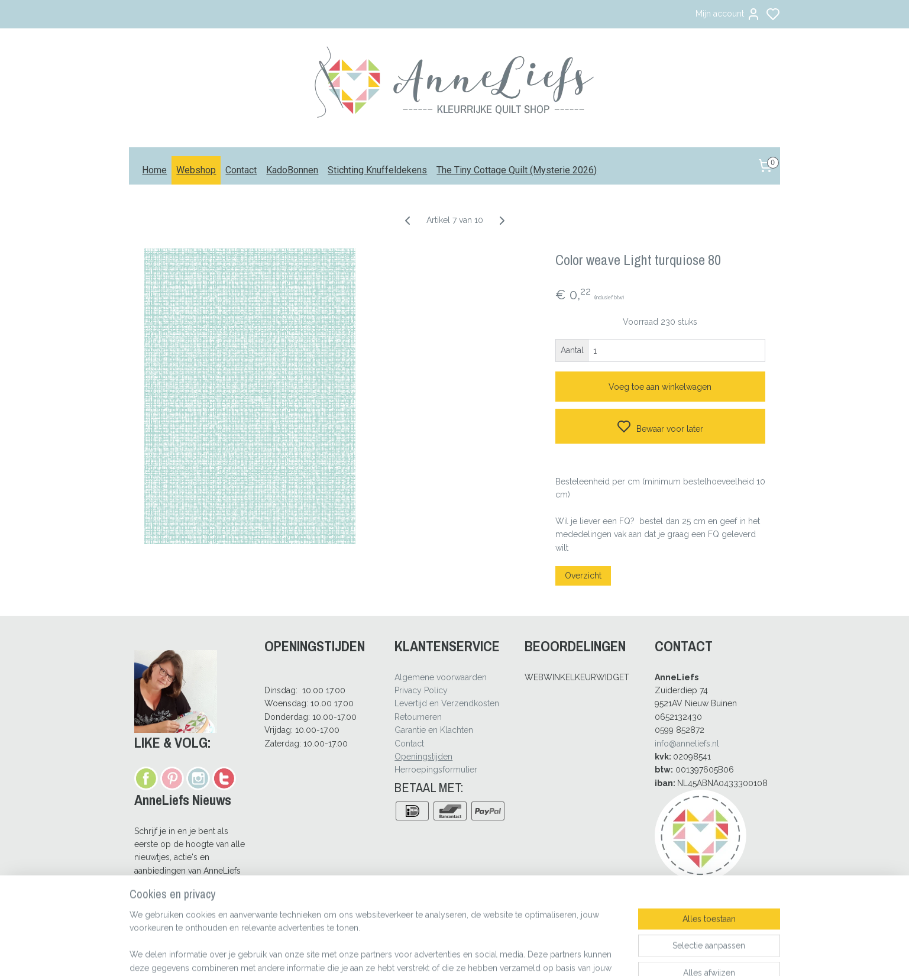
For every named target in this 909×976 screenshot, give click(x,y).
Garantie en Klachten (433, 730)
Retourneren (418, 717)
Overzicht (583, 575)
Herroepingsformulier (435, 769)
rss (509, 954)
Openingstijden (423, 756)
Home (154, 170)
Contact (241, 170)
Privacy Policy (421, 690)
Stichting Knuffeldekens (377, 170)
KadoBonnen (292, 170)
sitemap (487, 954)
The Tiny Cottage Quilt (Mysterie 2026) (516, 170)
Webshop (196, 170)
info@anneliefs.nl (687, 743)
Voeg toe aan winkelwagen (660, 387)
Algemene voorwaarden (440, 677)
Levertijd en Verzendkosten (446, 703)
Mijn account (728, 14)
